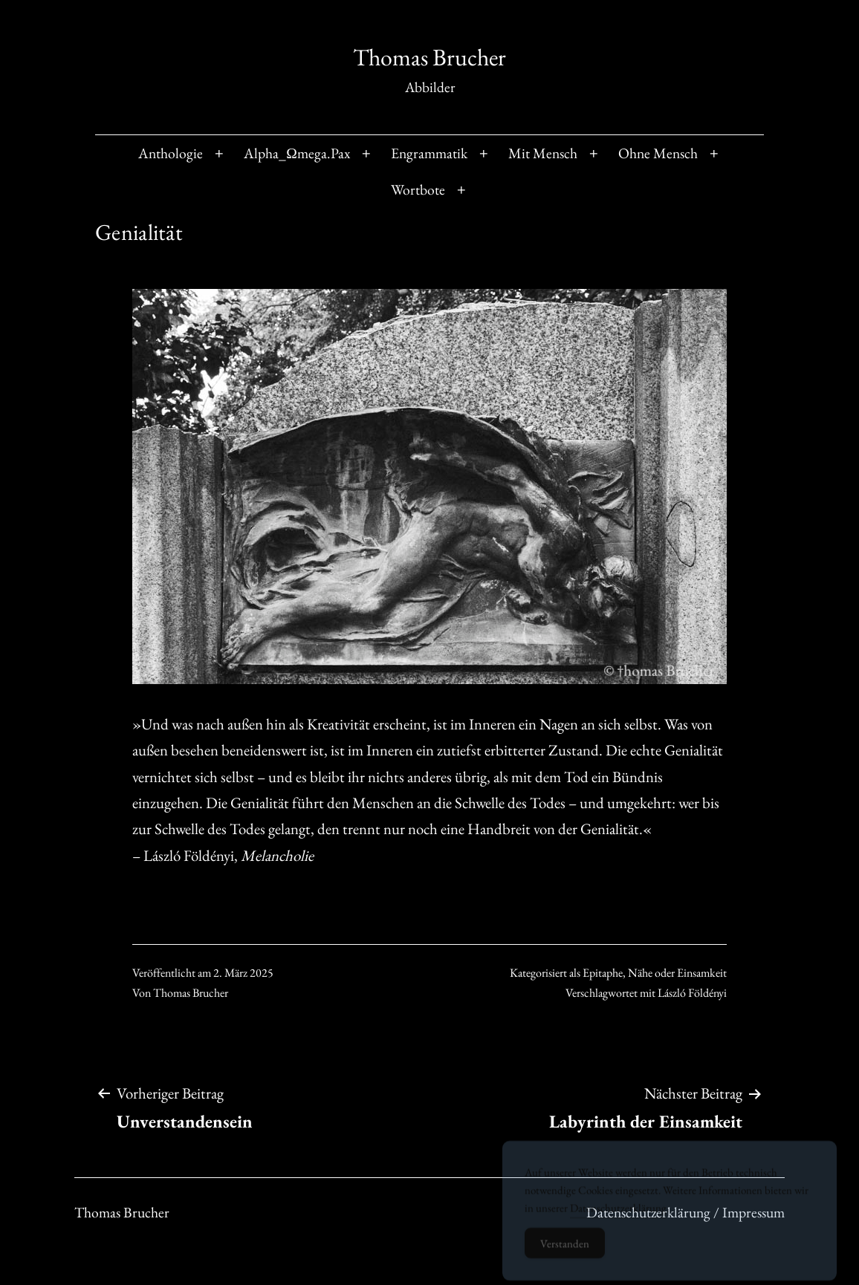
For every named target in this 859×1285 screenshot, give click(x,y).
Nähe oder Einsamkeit (677, 972)
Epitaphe (603, 972)
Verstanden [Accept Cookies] (564, 1251)
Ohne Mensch (658, 153)
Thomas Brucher (429, 57)
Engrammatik (429, 153)
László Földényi (692, 993)
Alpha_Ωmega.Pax (297, 153)
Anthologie (170, 153)
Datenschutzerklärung (618, 1215)
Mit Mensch (542, 153)
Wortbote (418, 189)
